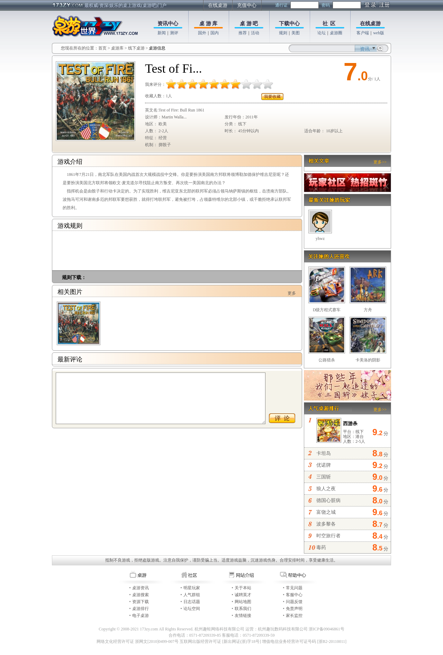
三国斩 (323, 476)
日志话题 (191, 601)
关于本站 (243, 587)
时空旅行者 (328, 535)
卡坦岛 (323, 453)
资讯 (365, 49)
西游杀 (350, 423)
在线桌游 (217, 5)
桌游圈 (336, 32)
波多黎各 (326, 524)
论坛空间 (191, 608)
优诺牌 (323, 465)
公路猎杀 (326, 360)
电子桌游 (140, 615)
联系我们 (243, 608)
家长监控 (294, 615)
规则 (283, 32)
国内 (214, 32)
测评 (174, 32)
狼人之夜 (326, 488)
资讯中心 (167, 23)
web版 (378, 32)
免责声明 (294, 608)
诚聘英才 (243, 594)
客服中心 (294, 594)
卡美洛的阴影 (367, 360)
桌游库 (118, 48)
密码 (326, 5)
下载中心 (289, 23)
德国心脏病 (328, 500)
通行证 (281, 5)
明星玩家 (191, 587)
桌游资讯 (140, 587)
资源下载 (140, 601)
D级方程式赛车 (327, 309)
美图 (295, 32)
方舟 (368, 309)
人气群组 (191, 594)
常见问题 (294, 587)
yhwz (320, 238)
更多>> (380, 162)
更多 (292, 293)
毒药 (321, 547)
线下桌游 (136, 48)
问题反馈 (294, 601)
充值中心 (246, 5)
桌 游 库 (208, 23)
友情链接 (243, 615)
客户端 (362, 32)
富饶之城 (326, 512)
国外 (202, 32)
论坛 (321, 32)
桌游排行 (140, 608)
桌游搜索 (140, 594)
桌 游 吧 (249, 23)
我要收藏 (272, 96)
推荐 (242, 32)
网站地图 (243, 601)
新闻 (161, 32)
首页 (102, 48)
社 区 (329, 23)
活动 (255, 32)
